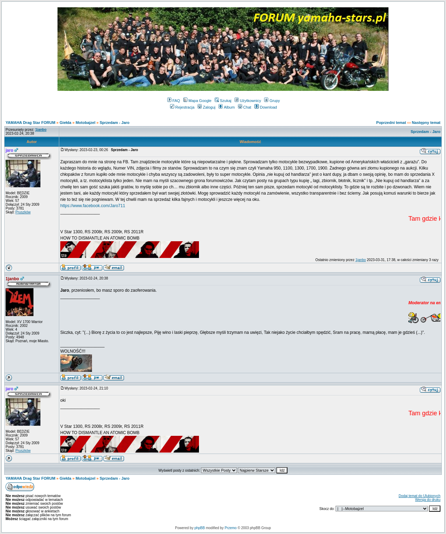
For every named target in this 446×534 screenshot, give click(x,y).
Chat (244, 107)
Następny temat (426, 122)
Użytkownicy (247, 101)
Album (226, 107)
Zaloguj (206, 107)
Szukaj (223, 101)
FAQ (173, 101)
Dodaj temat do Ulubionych (419, 496)
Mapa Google (197, 101)
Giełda (65, 122)
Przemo (231, 528)
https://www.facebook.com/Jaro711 (92, 205)
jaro (9, 150)
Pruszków (22, 212)
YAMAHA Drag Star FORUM (30, 122)
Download (265, 107)
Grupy (272, 101)
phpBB (199, 528)
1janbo (360, 260)
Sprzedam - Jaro (115, 122)
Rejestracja (182, 107)
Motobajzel (85, 122)
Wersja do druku (427, 500)
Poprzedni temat (391, 122)
